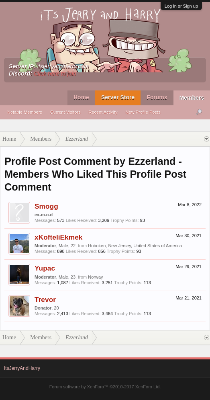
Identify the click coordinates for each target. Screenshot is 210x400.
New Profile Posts (143, 112)
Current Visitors (65, 112)
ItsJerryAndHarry (22, 368)
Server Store (118, 97)
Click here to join (55, 73)
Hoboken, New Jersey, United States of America (135, 245)
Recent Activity (102, 112)
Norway (95, 277)
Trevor (45, 299)
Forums (157, 97)
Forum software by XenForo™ (105, 386)
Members (191, 97)
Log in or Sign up (181, 6)
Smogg (46, 206)
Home (81, 97)
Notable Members (24, 112)
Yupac (45, 268)
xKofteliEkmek (58, 237)
